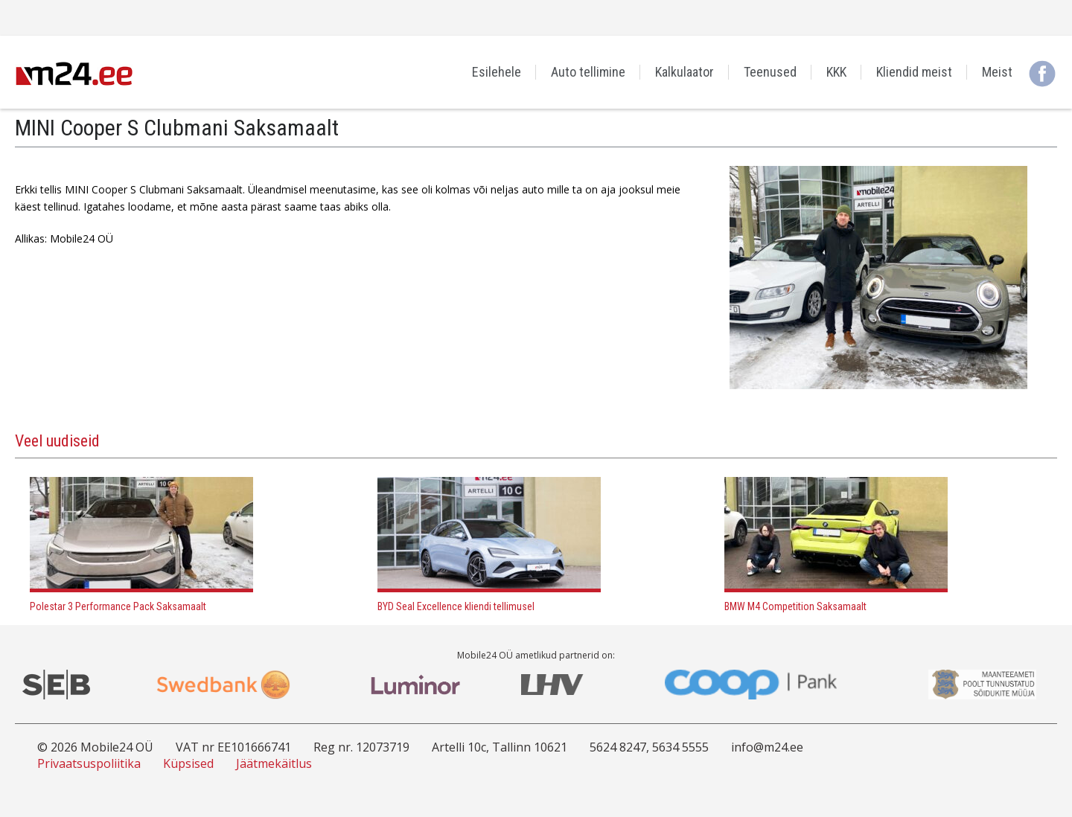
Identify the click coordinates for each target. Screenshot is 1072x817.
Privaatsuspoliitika (89, 763)
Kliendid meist (914, 72)
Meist (997, 72)
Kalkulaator (684, 72)
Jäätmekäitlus (274, 763)
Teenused (770, 72)
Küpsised (188, 763)
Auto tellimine (588, 72)
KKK (836, 72)
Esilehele (496, 72)
